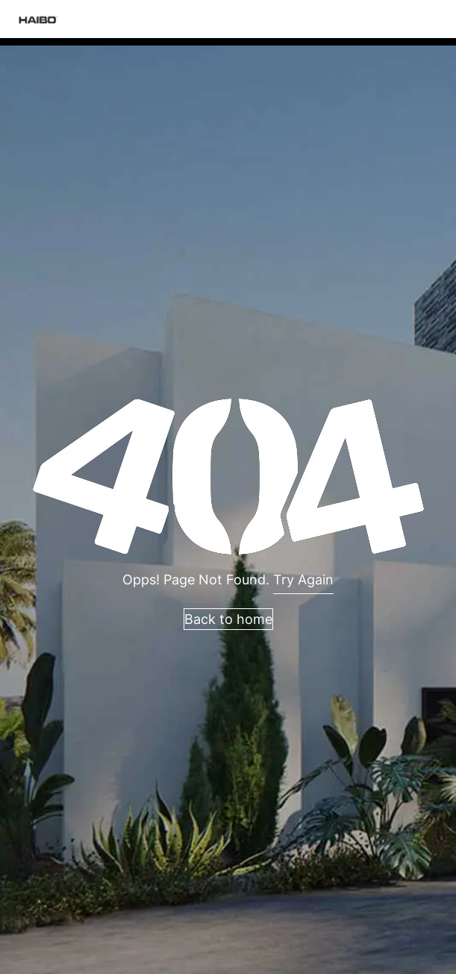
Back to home (228, 619)
